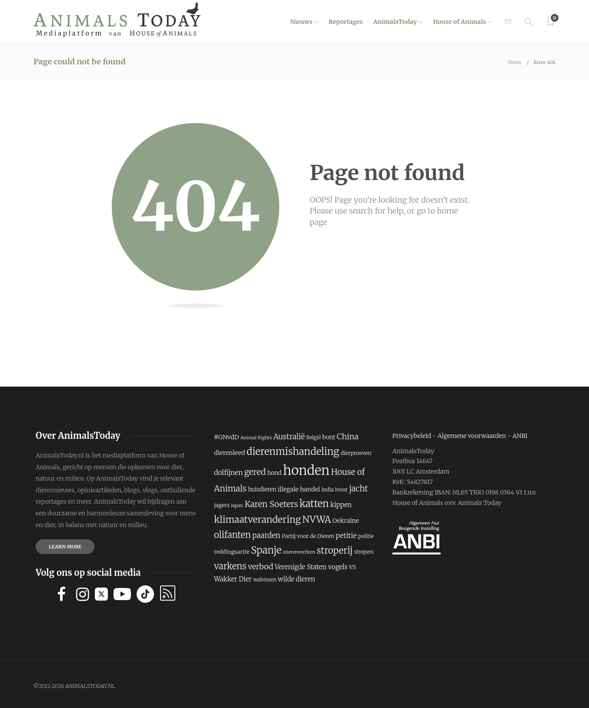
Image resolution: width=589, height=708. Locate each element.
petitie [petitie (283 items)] (345, 535)
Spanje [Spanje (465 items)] (266, 550)
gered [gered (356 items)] (255, 472)
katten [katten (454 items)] (314, 504)
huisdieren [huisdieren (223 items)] (262, 489)
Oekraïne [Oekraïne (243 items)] (345, 520)
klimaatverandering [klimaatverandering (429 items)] (257, 519)
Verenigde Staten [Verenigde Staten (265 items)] (300, 567)
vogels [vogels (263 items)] (338, 567)
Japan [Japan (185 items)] (237, 505)
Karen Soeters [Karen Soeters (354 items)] (271, 504)
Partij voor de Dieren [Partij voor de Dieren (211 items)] (308, 536)
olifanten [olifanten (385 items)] (232, 534)
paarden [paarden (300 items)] (266, 535)
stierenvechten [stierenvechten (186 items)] (299, 552)
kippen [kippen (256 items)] (340, 505)
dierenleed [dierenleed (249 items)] (229, 453)
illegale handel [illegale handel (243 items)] (299, 489)
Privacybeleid (411, 436)
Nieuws (301, 22)
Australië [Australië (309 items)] (289, 436)
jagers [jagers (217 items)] (222, 505)
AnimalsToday (395, 22)
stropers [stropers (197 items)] (364, 552)
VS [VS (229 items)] (352, 567)
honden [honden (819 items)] (306, 470)
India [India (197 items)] (327, 490)
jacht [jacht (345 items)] (358, 489)
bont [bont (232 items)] (328, 437)
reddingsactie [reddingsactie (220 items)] (231, 551)
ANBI (520, 436)
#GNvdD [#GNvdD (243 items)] (226, 437)
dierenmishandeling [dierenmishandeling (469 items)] (293, 451)
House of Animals (459, 22)
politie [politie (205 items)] (366, 536)
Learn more (65, 547)
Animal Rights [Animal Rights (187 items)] (256, 438)
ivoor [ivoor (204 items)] (341, 489)
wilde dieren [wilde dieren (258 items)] (296, 579)
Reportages (345, 22)
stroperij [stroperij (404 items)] (335, 550)
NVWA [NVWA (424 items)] (316, 519)
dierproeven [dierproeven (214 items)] (356, 453)
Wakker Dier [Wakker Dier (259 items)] (233, 579)
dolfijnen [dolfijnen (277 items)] (228, 472)
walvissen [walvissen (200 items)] (264, 580)
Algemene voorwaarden (472, 436)
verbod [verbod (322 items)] (260, 566)
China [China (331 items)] (347, 436)
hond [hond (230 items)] (274, 473)
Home (515, 62)
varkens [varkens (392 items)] (230, 566)
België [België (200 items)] (313, 437)
